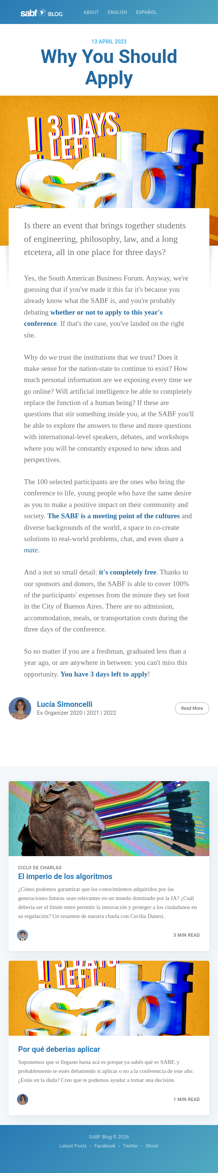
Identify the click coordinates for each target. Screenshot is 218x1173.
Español (146, 12)
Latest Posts (73, 1146)
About (91, 12)
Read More (192, 708)
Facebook (104, 1146)
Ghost (151, 1146)
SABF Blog (100, 1137)
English (117, 12)
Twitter (130, 1146)
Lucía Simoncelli (64, 704)
